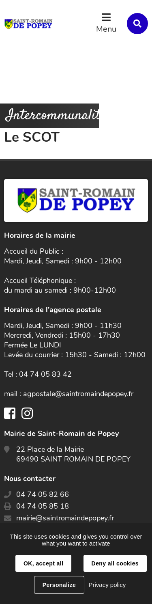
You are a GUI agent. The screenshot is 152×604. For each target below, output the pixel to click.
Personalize (59, 585)
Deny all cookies (115, 563)
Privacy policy (107, 584)
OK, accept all (43, 563)
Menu (106, 29)
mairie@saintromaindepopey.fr (65, 518)
